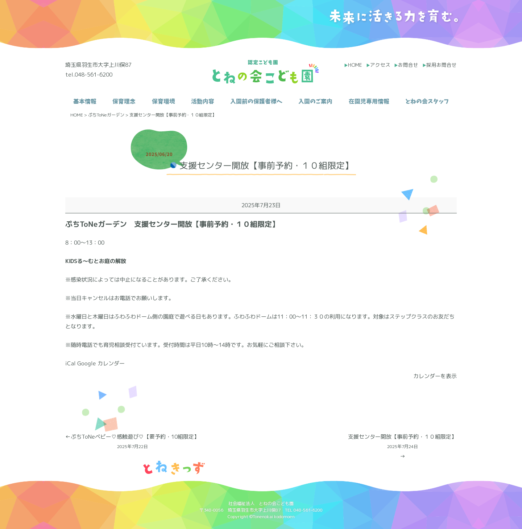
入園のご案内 (315, 101)
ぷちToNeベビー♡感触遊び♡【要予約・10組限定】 (132, 442)
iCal (70, 363)
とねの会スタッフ (427, 101)
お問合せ (408, 64)
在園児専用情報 (369, 101)
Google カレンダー (101, 363)
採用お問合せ (441, 64)
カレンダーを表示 (435, 376)
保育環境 (163, 101)
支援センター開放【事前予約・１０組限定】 (402, 442)
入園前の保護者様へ (256, 101)
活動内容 (202, 101)
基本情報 (84, 101)
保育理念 (124, 101)
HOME (355, 64)
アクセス (380, 64)
